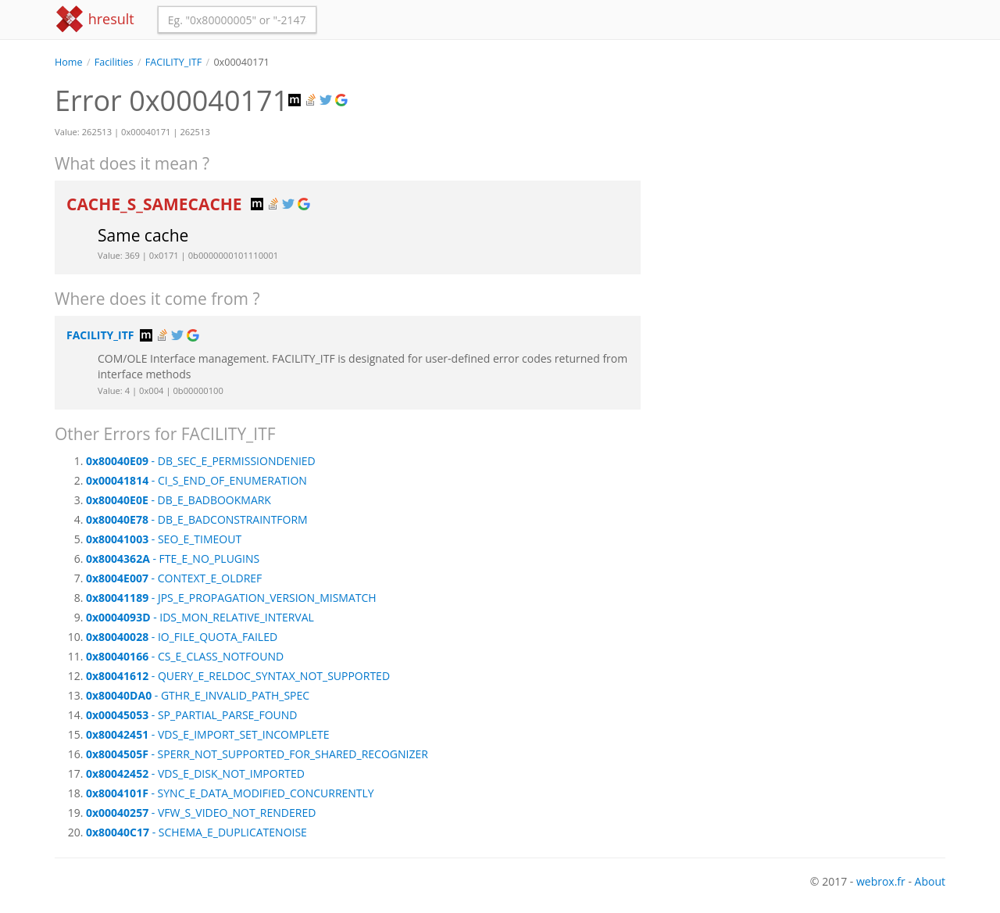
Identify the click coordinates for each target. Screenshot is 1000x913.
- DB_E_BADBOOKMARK (178, 499)
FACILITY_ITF (173, 62)
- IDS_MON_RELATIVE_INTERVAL (200, 617)
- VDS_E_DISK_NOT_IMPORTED (195, 773)
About (930, 881)
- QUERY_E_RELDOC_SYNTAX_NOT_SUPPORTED (238, 675)
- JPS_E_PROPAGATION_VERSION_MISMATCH (231, 597)
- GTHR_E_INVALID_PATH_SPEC (197, 695)
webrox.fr (880, 881)
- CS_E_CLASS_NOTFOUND (185, 656)
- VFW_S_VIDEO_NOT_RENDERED (201, 812)
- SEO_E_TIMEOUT (163, 539)
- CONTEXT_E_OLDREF (174, 578)
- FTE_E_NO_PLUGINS (172, 558)
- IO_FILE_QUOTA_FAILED (181, 636)
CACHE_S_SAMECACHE (156, 204)
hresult (94, 19)
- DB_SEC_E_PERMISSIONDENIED (201, 460)
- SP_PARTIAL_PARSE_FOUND (192, 714)
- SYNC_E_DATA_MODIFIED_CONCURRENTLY (230, 793)
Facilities (114, 62)
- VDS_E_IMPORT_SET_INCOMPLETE (208, 734)
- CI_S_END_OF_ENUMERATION (196, 480)
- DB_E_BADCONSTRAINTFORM (197, 519)
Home (69, 62)
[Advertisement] (804, 179)
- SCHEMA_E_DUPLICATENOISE (196, 832)
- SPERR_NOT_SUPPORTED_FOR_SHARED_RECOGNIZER (257, 754)
